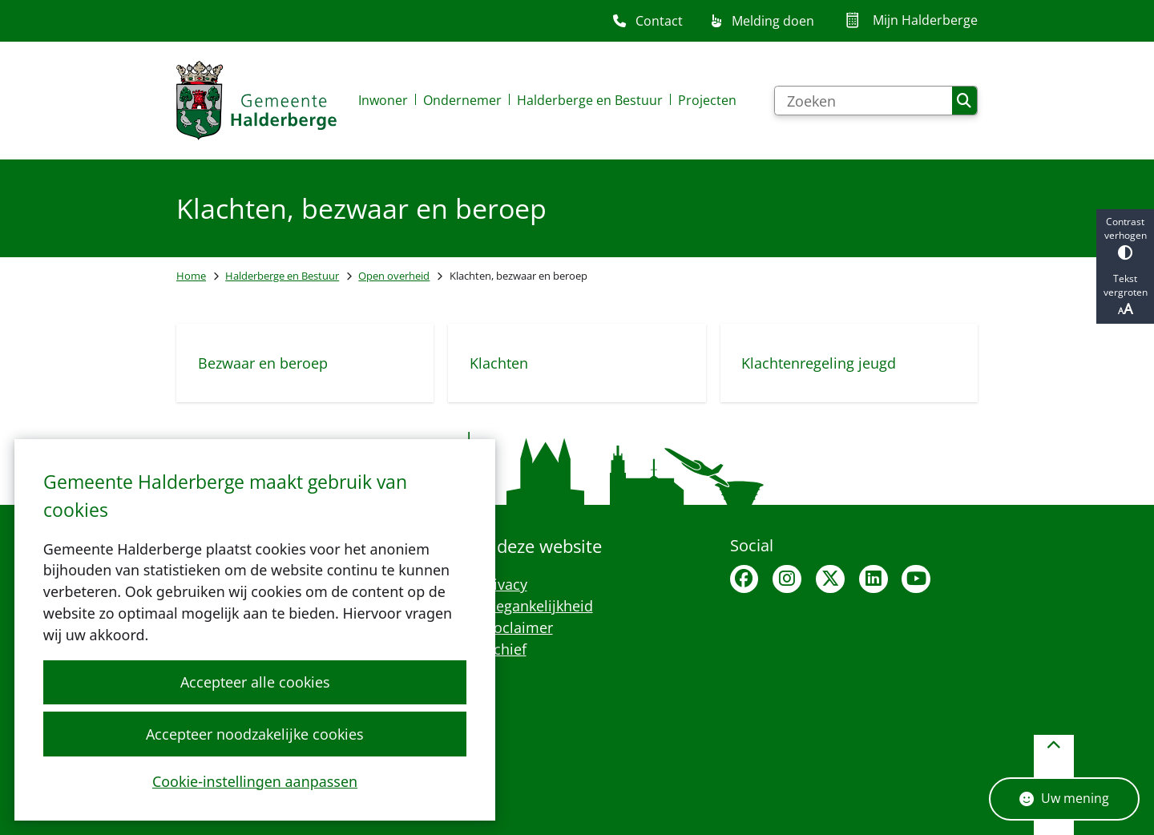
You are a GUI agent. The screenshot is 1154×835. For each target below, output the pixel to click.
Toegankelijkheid (536, 605)
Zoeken (964, 101)
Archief (503, 649)
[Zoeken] (863, 101)
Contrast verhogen (1125, 237)
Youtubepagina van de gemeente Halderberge (916, 579)
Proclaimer (516, 627)
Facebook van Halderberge (744, 579)
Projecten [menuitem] (707, 100)
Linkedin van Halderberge (873, 579)
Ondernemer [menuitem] (462, 100)
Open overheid (394, 275)
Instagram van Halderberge (787, 579)
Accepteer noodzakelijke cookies (255, 733)
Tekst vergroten (1125, 295)
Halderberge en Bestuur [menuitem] (590, 100)
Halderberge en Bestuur (282, 275)
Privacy (503, 584)
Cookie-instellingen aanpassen (254, 780)
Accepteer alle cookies (254, 682)
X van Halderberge (830, 579)
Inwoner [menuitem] (383, 100)
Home (191, 275)
